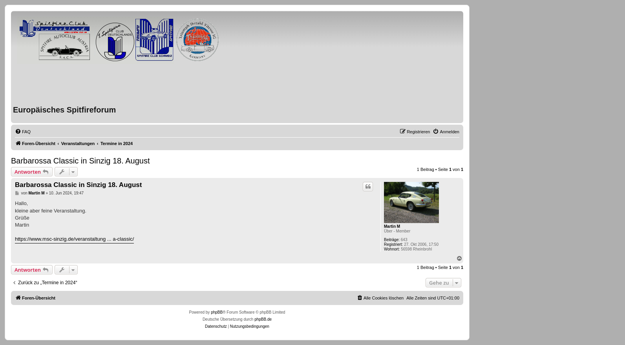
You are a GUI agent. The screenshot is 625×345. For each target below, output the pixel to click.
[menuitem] (23, 131)
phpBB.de (263, 319)
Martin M (392, 226)
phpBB (217, 312)
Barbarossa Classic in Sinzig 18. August (80, 160)
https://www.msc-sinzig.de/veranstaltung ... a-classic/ (74, 239)
